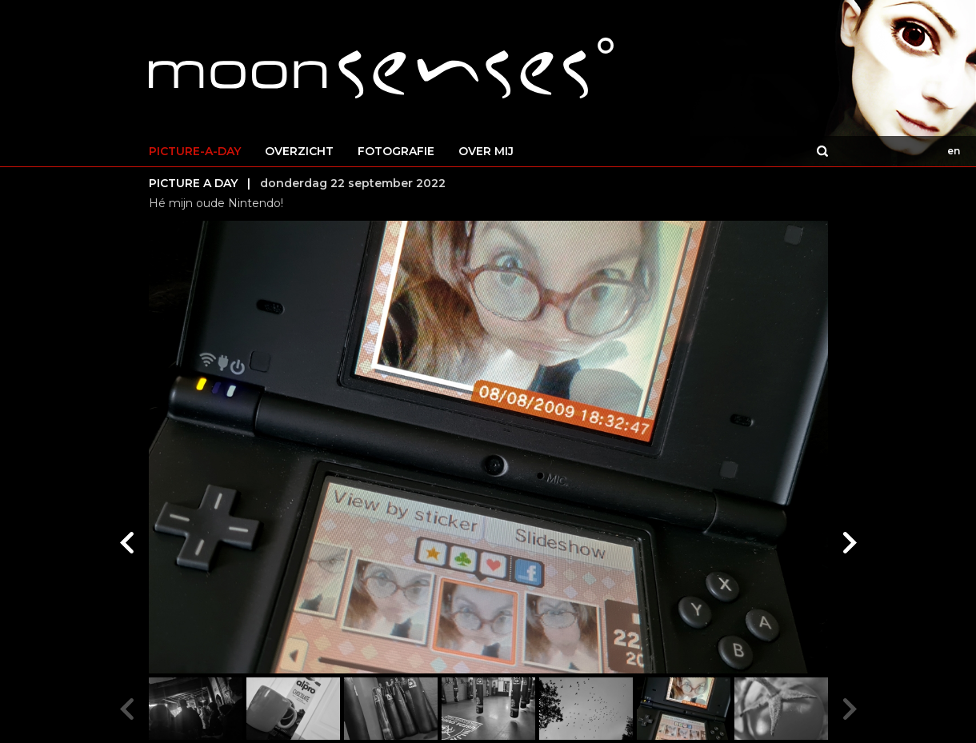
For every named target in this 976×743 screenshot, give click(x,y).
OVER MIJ (486, 151)
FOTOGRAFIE (396, 151)
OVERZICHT (299, 151)
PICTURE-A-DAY (195, 151)
